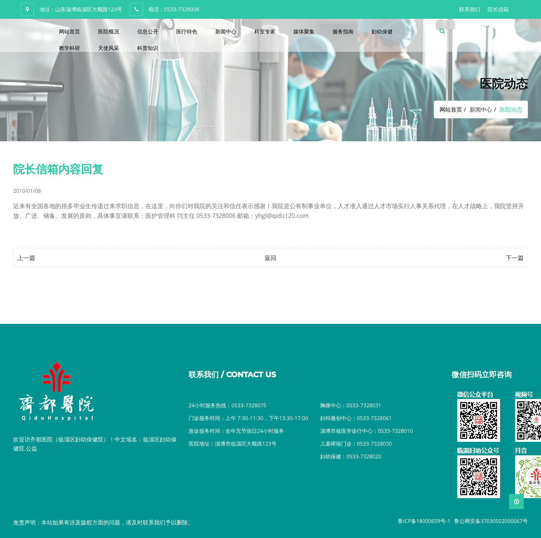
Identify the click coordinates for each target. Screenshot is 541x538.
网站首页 (69, 31)
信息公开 (147, 31)
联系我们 (469, 9)
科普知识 (147, 47)
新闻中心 (225, 31)
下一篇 (515, 258)
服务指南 (343, 31)
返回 (270, 258)
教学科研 (69, 47)
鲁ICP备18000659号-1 (424, 520)
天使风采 (108, 47)
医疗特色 (186, 31)
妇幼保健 (382, 31)
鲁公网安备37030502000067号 (491, 520)
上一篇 (26, 258)
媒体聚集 (303, 31)
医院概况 (108, 31)
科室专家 (264, 31)
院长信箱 (498, 9)
